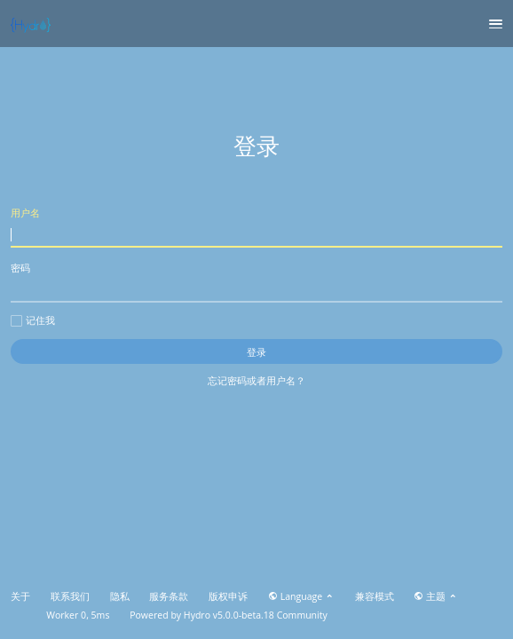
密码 (256, 282)
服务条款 (168, 596)
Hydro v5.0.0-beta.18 (229, 615)
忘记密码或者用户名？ (256, 380)
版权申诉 (228, 596)
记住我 (33, 320)
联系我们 (70, 596)
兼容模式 (374, 596)
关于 (20, 596)
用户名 (256, 227)
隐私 (120, 596)
